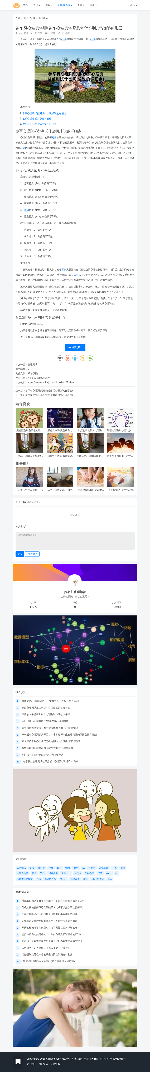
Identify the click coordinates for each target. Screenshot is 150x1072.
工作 (63, 269)
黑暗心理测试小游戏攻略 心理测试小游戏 (120, 430)
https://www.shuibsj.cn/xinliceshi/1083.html (51, 382)
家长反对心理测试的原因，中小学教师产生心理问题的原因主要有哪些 (59, 734)
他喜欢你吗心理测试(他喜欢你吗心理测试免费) (90, 490)
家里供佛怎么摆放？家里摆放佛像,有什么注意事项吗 (50, 727)
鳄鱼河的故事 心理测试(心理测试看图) (59, 456)
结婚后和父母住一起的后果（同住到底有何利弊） (48, 954)
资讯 (36, 5)
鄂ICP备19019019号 (115, 1058)
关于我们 (31, 1064)
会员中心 (55, 1064)
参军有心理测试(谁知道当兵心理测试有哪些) (49, 390)
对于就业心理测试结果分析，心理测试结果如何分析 (51, 761)
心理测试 (43, 18)
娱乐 (48, 5)
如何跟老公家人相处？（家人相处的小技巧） (46, 947)
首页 (25, 5)
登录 (20, 554)
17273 (34, 607)
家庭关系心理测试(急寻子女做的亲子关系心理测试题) (50, 701)
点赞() (75, 347)
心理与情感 (65, 5)
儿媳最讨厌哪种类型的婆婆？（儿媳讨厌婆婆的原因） (51, 920)
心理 (63, 39)
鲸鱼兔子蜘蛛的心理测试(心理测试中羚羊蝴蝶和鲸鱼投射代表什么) (120, 456)
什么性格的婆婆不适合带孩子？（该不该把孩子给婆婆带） (53, 907)
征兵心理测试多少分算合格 (36, 118)
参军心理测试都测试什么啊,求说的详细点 (44, 113)
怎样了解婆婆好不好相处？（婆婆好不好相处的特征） (51, 914)
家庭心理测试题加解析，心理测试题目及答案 (46, 707)
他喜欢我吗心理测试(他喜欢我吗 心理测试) (120, 490)
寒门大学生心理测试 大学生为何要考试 (42, 754)
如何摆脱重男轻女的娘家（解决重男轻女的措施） (49, 961)
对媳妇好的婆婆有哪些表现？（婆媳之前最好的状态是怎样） (54, 900)
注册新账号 (32, 554)
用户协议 (43, 1064)
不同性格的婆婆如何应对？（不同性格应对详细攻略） (51, 927)
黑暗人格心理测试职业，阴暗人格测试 (90, 456)
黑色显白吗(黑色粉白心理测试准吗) (59, 430)
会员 (133, 5)
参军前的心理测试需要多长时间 (39, 123)
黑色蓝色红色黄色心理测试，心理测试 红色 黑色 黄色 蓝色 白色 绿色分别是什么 (29, 430)
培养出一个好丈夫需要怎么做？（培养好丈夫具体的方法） (53, 941)
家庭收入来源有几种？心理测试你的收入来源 (46, 714)
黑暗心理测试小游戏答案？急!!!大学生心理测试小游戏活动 (30, 456)
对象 (54, 137)
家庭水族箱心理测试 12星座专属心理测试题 (45, 721)
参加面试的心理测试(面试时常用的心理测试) (49, 395)
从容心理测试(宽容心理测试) (29, 490)
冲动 (26, 210)
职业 (93, 5)
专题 (80, 5)
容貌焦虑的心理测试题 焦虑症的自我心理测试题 (47, 748)
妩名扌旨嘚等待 (75, 592)
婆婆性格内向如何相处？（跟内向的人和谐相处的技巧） (52, 934)
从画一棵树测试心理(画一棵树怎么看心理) (59, 490)
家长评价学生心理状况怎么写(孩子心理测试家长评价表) (51, 741)
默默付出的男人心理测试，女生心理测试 (90, 430)
